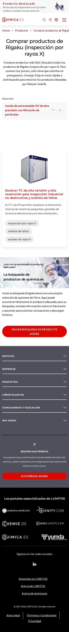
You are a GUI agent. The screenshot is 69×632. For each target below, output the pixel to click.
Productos (10, 381)
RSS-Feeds (9, 420)
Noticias (8, 356)
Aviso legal (13, 615)
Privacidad (34, 621)
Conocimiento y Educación (21, 407)
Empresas (9, 369)
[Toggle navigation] (64, 20)
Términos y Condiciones (41, 615)
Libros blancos (13, 394)
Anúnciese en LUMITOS (33, 579)
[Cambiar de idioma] (56, 20)
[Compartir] (50, 20)
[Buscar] (44, 20)
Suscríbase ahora (34, 476)
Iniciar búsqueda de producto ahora (34, 331)
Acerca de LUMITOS (33, 586)
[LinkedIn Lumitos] (34, 564)
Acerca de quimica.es (34, 593)
